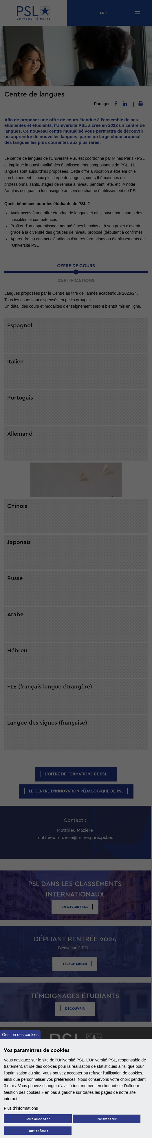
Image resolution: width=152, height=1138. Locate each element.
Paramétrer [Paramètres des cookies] (107, 1119)
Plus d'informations (21, 1108)
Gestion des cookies (20, 1034)
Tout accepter (37, 1119)
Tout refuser (37, 1131)
